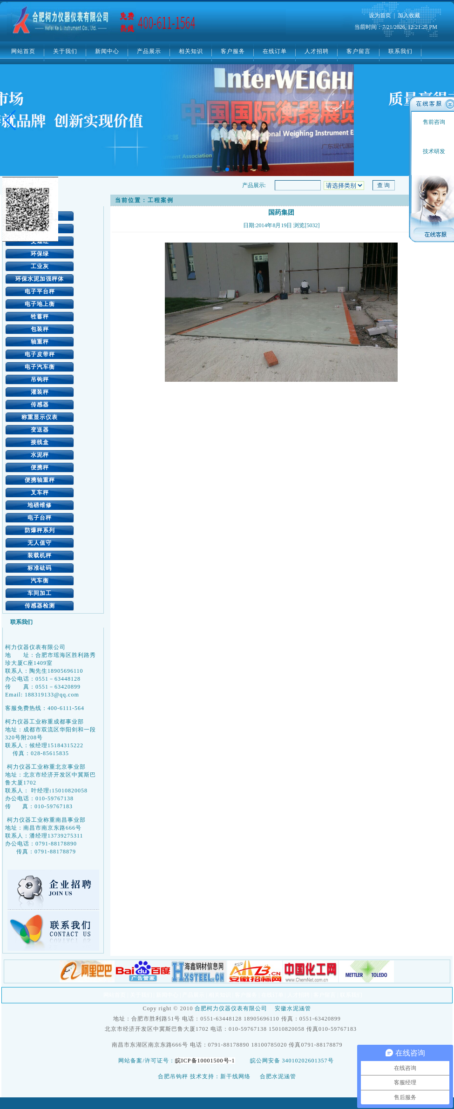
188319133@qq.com (52, 694)
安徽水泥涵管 (293, 1008)
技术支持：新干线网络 (220, 1076)
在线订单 (275, 51)
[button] (11, 120)
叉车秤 (40, 492)
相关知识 (191, 51)
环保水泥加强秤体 (39, 279)
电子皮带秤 (40, 354)
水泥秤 (40, 455)
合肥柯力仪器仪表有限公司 (231, 1008)
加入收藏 (409, 15)
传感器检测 (40, 605)
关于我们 (65, 51)
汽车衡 (40, 580)
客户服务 (233, 51)
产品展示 (149, 51)
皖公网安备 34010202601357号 (292, 1060)
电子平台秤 (40, 291)
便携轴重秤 (40, 480)
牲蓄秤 (40, 316)
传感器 (40, 404)
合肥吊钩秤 (173, 1076)
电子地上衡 (40, 304)
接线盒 (40, 442)
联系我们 (400, 51)
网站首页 (23, 51)
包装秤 (40, 329)
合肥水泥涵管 (278, 1076)
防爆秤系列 (40, 530)
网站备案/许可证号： (178, 1060)
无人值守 (39, 543)
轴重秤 (40, 341)
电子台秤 (39, 517)
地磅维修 (39, 505)
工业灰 (40, 266)
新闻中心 (107, 51)
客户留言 (358, 51)
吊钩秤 (40, 379)
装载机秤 (39, 555)
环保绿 (40, 253)
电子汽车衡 (40, 367)
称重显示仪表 (39, 417)
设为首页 (380, 15)
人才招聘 (317, 51)
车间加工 (39, 593)
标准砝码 (39, 568)
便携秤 (40, 467)
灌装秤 (40, 392)
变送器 (40, 429)
